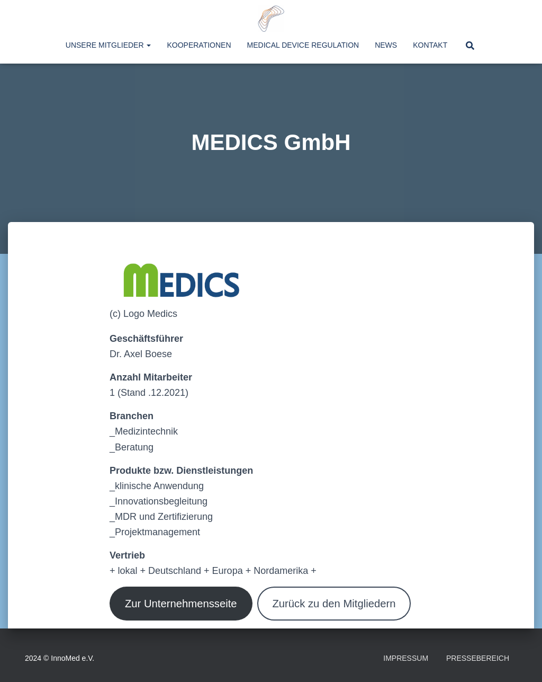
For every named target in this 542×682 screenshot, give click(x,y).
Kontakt (430, 45)
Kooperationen (199, 45)
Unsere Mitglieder (108, 45)
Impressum (405, 658)
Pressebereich (477, 658)
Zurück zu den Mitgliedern (333, 603)
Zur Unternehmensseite (181, 603)
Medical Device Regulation (303, 45)
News (386, 45)
